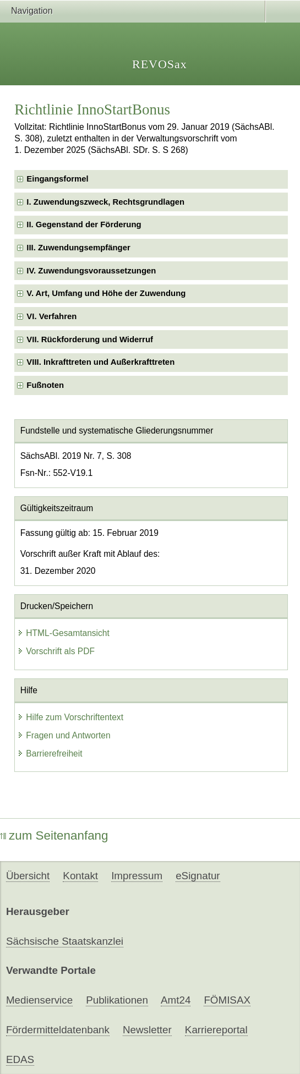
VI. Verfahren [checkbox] (51, 316)
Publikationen (117, 1000)
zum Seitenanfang (54, 835)
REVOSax (159, 64)
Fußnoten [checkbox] (45, 385)
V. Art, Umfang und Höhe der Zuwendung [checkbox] (106, 293)
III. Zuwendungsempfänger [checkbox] (78, 247)
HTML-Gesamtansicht (63, 633)
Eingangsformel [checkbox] (57, 178)
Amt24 (175, 1000)
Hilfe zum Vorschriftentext (70, 717)
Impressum (136, 875)
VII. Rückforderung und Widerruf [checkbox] (89, 339)
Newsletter (147, 1029)
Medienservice (39, 1000)
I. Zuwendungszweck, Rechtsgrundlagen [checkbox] (105, 202)
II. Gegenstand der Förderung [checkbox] (83, 224)
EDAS (20, 1059)
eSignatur (198, 875)
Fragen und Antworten (63, 735)
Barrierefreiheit (49, 753)
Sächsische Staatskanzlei (64, 941)
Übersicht (28, 875)
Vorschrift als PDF (56, 651)
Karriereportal (216, 1029)
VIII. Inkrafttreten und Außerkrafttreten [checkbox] (100, 362)
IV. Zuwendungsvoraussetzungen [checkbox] (91, 270)
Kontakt (80, 875)
